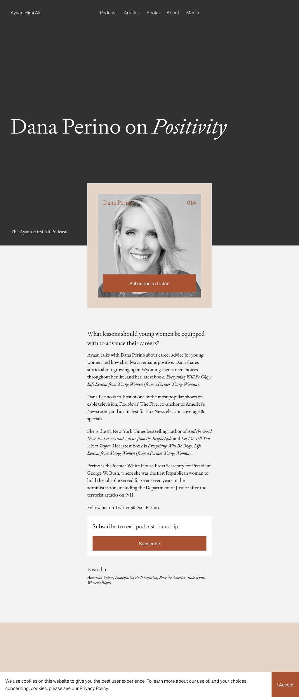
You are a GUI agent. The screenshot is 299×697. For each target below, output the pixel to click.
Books (153, 12)
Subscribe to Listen (150, 283)
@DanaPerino (145, 507)
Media (192, 12)
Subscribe (149, 543)
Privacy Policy (94, 688)
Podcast (108, 12)
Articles (132, 12)
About (172, 12)
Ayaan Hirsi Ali (25, 12)
